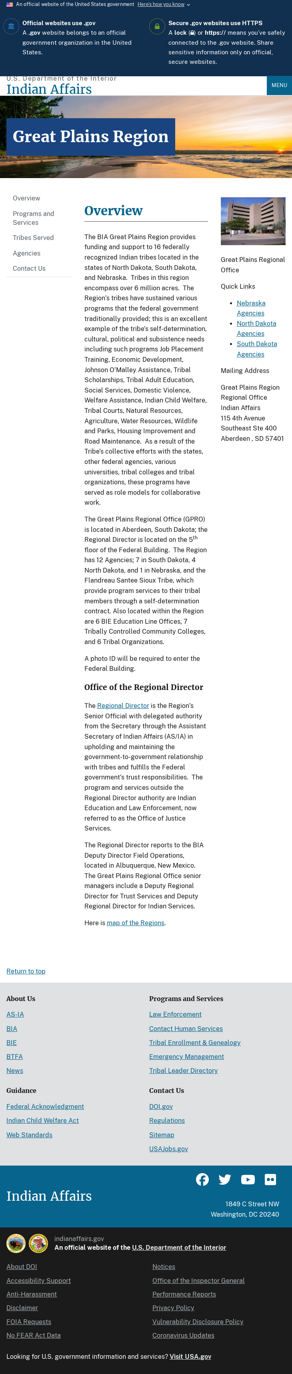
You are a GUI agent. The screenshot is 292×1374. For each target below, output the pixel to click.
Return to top (26, 971)
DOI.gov (161, 1106)
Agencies (26, 253)
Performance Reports (184, 1294)
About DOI (21, 1267)
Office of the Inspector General (198, 1281)
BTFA (14, 1057)
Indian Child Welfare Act (42, 1120)
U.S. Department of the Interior (179, 1247)
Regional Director (123, 706)
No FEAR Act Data (33, 1335)
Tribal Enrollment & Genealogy (195, 1043)
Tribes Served (33, 238)
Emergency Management (186, 1057)
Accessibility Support (38, 1281)
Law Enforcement (175, 1014)
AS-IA (15, 1014)
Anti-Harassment (31, 1294)
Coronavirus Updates (183, 1335)
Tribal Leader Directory (183, 1071)
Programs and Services (33, 218)
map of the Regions (135, 923)
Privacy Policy (173, 1308)
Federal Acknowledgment (45, 1106)
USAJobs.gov (168, 1149)
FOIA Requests (28, 1322)
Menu (279, 85)
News (14, 1071)
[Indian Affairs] (136, 89)
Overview (26, 198)
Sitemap (161, 1135)
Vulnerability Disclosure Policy (198, 1322)
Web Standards (29, 1135)
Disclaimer (22, 1308)
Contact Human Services (186, 1029)
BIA (11, 1029)
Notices (163, 1267)
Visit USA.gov (190, 1356)
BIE (11, 1043)
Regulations (167, 1120)
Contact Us (29, 268)
